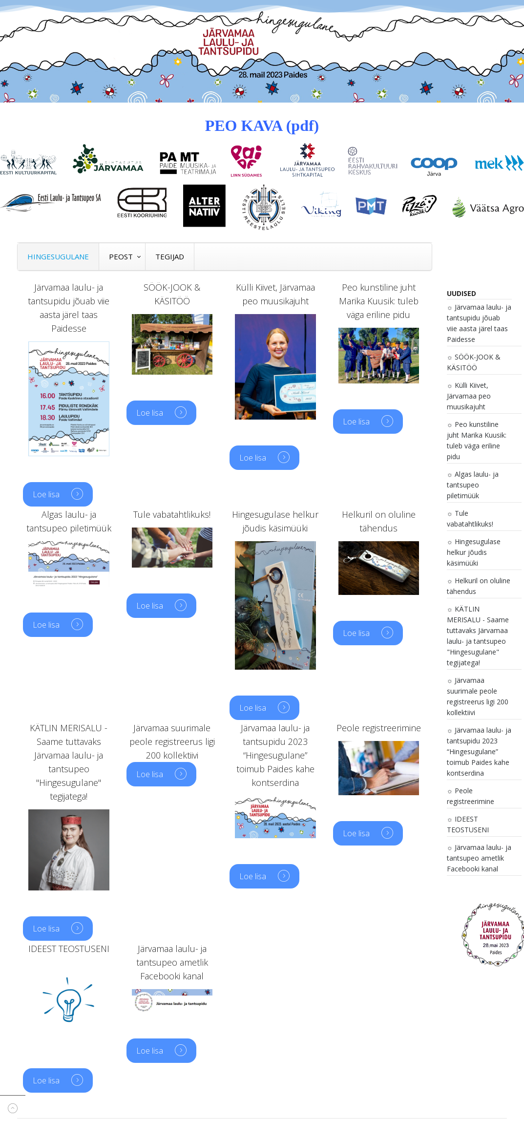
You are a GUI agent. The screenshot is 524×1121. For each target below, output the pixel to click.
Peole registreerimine (470, 796)
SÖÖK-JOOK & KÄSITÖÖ (474, 362)
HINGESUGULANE (58, 256)
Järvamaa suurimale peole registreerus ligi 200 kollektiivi (477, 696)
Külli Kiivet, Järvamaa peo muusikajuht (469, 396)
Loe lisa (47, 494)
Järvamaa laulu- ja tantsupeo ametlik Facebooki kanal (479, 858)
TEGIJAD (169, 256)
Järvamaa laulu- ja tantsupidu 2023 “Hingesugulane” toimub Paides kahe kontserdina (479, 751)
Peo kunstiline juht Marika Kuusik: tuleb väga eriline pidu (476, 440)
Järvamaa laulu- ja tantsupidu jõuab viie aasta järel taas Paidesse (479, 323)
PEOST (121, 256)
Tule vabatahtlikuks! (470, 518)
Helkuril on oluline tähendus (479, 586)
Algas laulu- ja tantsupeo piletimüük (473, 484)
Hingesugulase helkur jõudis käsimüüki (474, 552)
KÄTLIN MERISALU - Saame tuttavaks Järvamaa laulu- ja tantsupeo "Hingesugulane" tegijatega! (478, 635)
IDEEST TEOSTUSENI (468, 824)
